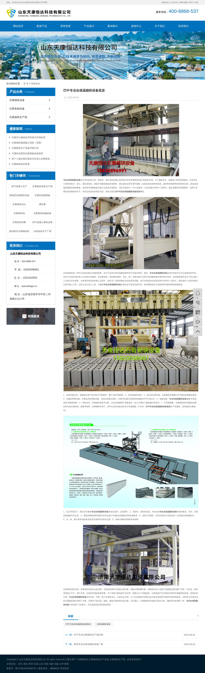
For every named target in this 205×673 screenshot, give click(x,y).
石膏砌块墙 (19, 213)
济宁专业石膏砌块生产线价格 (88, 634)
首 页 (26, 83)
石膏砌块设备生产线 (42, 186)
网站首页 (18, 26)
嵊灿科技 (54, 668)
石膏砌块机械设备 (42, 213)
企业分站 (174, 2)
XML (197, 2)
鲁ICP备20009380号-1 (26, 668)
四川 (20, 664)
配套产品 (42, 26)
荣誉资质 (65, 26)
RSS (191, 2)
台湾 (61, 664)
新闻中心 (136, 26)
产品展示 (89, 26)
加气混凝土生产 (19, 186)
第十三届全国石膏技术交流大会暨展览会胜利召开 (32, 158)
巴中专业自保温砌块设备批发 (78, 624)
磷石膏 (42, 204)
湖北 (25, 664)
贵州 (31, 664)
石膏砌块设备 (17, 100)
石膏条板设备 (17, 108)
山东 (41, 664)
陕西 (66, 664)
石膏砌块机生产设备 (99, 659)
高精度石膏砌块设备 (19, 195)
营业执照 (64, 668)
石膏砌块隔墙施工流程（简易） (27, 142)
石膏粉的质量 (19, 222)
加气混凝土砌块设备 (42, 222)
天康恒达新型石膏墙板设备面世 (27, 153)
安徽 (56, 664)
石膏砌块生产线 (18, 117)
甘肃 (36, 664)
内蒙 (51, 664)
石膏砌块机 (82, 659)
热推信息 (165, 2)
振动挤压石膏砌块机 (19, 231)
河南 (46, 664)
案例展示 (112, 26)
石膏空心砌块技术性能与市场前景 (28, 137)
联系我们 (183, 26)
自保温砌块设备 (103, 624)
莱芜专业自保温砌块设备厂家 (88, 644)
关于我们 (160, 26)
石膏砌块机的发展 (20, 164)
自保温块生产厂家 (42, 231)
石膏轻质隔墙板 (42, 195)
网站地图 (184, 2)
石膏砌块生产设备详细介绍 (25, 148)
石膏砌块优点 (19, 204)
